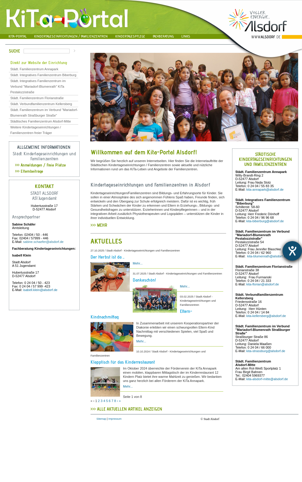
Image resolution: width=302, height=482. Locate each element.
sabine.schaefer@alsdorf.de (43, 242)
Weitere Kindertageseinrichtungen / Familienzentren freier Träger (35, 130)
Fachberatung (163, 36)
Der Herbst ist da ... (107, 257)
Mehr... (138, 263)
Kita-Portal (17, 36)
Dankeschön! (144, 280)
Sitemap (101, 418)
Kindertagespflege (130, 36)
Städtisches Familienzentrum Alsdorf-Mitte (40, 121)
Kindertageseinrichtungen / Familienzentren (70, 36)
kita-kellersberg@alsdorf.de (266, 316)
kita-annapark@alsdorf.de (264, 189)
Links (186, 36)
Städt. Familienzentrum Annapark (34, 69)
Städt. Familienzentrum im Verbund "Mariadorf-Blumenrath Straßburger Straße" (44, 112)
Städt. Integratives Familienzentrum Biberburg (43, 75)
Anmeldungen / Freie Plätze (40, 165)
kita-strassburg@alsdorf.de (265, 351)
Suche (14, 50)
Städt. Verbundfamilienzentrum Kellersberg (41, 104)
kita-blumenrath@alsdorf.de (267, 256)
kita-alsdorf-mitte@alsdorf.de (267, 379)
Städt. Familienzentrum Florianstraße (37, 98)
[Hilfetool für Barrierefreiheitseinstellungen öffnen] (292, 251)
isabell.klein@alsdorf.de (40, 290)
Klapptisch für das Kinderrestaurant (123, 362)
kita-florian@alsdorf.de (262, 284)
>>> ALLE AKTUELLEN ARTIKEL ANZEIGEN (126, 408)
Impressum (115, 418)
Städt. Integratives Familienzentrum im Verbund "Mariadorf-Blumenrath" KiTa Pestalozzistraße (38, 86)
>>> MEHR (99, 227)
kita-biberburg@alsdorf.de (265, 221)
